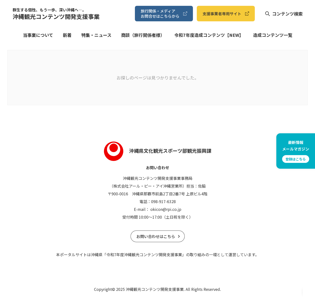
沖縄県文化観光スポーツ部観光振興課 (157, 150)
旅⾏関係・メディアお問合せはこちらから (160, 13)
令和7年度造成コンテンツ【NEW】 (208, 35)
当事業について (38, 35)
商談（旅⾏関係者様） (143, 35)
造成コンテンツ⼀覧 (272, 35)
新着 (67, 35)
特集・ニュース (96, 35)
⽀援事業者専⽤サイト (222, 13)
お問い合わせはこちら (155, 236)
